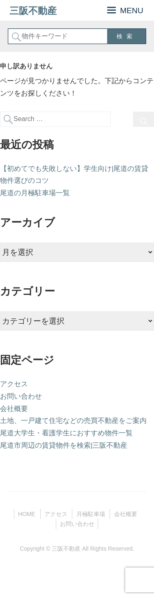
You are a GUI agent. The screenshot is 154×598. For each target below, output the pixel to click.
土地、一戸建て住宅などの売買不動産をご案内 (73, 421)
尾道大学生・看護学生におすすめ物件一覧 (66, 433)
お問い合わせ (21, 396)
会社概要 (14, 409)
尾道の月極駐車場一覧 (35, 193)
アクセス (14, 384)
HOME (26, 514)
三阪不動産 (33, 10)
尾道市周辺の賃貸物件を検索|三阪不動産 (63, 445)
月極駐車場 (90, 514)
